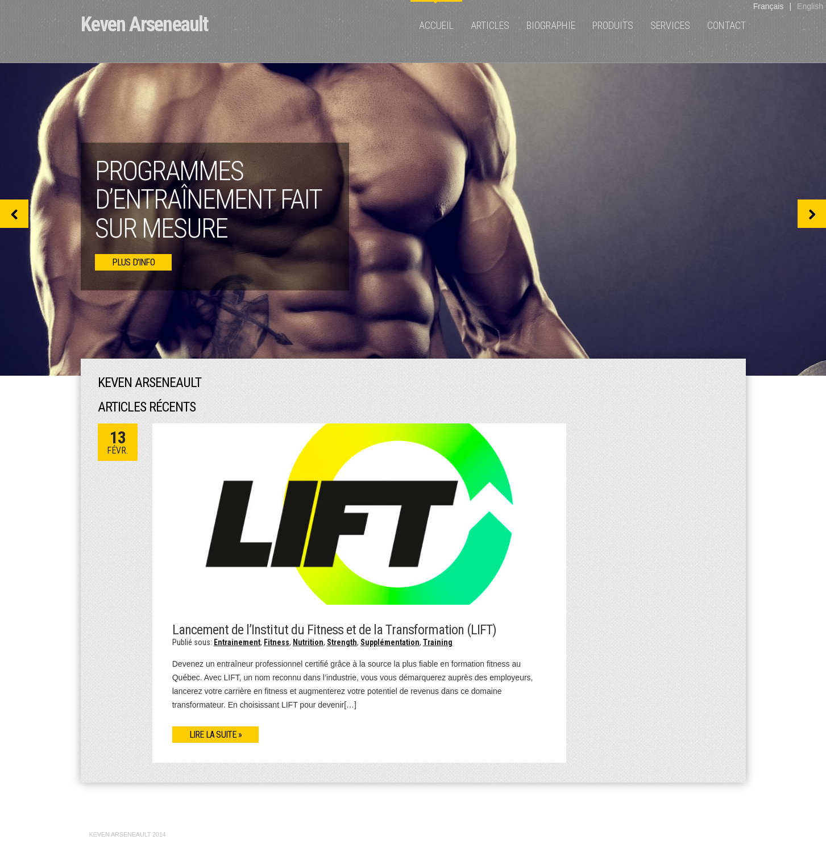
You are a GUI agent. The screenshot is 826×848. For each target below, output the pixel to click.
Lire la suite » (215, 734)
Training (438, 642)
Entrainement (237, 642)
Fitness (276, 642)
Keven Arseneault (144, 24)
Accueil (436, 25)
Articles (490, 25)
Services (670, 25)
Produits (612, 25)
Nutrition (308, 642)
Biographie (550, 25)
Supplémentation (390, 642)
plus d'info (133, 262)
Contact (726, 25)
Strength (342, 642)
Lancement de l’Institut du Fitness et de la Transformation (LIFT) (334, 630)
